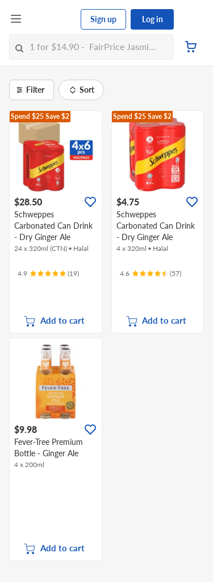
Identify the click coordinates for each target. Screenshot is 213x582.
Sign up (103, 19)
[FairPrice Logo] (51, 19)
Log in (152, 19)
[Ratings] (48, 273)
